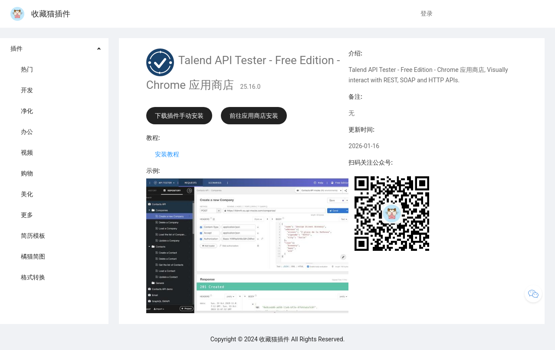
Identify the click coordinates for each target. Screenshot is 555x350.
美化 (27, 194)
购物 (27, 173)
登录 (426, 13)
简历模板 (33, 235)
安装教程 (167, 154)
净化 (27, 110)
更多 (27, 214)
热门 (27, 69)
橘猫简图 (33, 256)
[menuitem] (54, 164)
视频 (27, 152)
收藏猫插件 (40, 13)
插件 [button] (16, 48)
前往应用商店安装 (254, 115)
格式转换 (33, 277)
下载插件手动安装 (179, 115)
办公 (27, 131)
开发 (27, 90)
